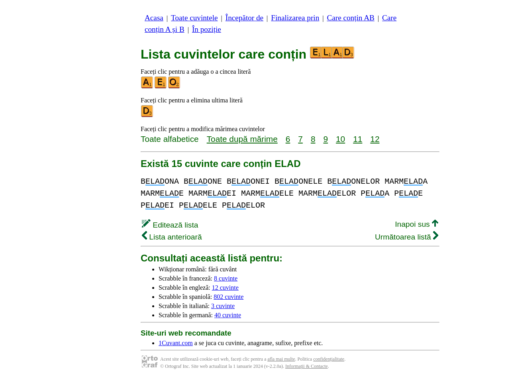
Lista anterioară (172, 237)
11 (357, 138)
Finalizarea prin (295, 18)
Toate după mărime (242, 138)
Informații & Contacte (306, 366)
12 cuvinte (225, 287)
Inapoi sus (416, 224)
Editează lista (170, 225)
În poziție (206, 29)
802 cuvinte (228, 296)
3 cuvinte (223, 305)
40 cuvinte (227, 315)
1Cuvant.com (176, 343)
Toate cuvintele (194, 18)
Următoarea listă (406, 237)
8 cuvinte (225, 278)
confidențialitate (328, 359)
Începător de (244, 18)
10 (340, 138)
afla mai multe (281, 359)
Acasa (154, 18)
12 (374, 138)
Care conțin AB (350, 18)
